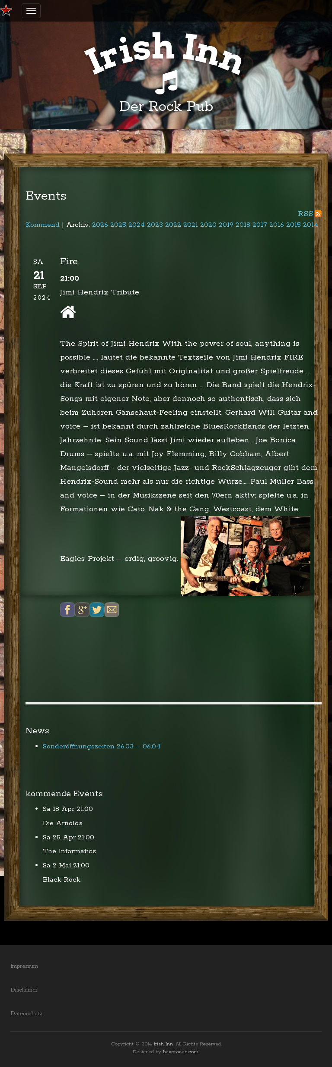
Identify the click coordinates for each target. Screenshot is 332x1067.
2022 (173, 224)
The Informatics (69, 851)
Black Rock (61, 879)
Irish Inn (163, 1044)
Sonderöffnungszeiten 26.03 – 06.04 (101, 746)
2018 (243, 224)
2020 (208, 224)
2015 (293, 224)
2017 (259, 224)
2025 (118, 224)
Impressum (24, 966)
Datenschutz (26, 1014)
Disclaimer (24, 990)
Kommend (43, 224)
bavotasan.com (180, 1051)
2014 (310, 224)
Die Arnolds (63, 823)
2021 (190, 224)
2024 (136, 224)
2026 (100, 224)
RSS (305, 213)
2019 (226, 224)
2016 (276, 224)
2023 (155, 224)
